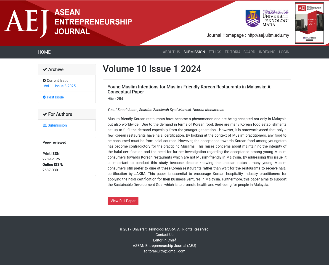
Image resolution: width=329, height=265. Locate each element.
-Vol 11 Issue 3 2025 (59, 86)
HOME (44, 52)
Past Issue (53, 97)
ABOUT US (171, 52)
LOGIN (284, 52)
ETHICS (215, 52)
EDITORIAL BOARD (240, 52)
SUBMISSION (194, 52)
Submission (55, 125)
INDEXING (267, 52)
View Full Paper (123, 201)
